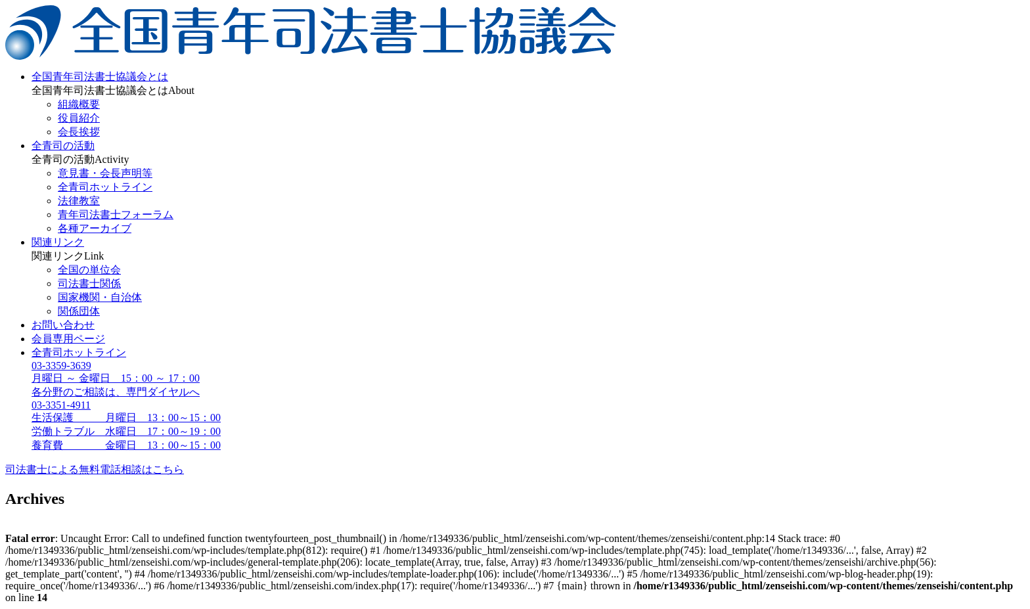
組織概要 (79, 104)
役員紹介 (79, 118)
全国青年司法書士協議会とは (100, 76)
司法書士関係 (89, 283)
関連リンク (58, 242)
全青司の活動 (63, 145)
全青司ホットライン (105, 186)
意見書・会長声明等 (105, 173)
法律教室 (79, 200)
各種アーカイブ (94, 228)
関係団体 (79, 311)
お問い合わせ (63, 324)
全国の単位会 (89, 269)
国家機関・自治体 (100, 297)
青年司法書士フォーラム (115, 214)
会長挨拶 (79, 131)
